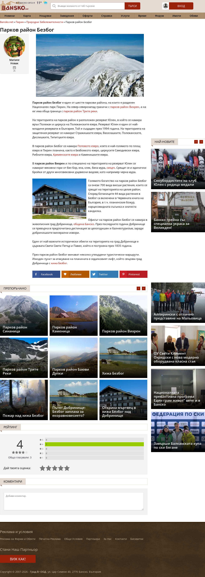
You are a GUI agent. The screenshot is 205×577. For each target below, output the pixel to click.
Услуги (125, 15)
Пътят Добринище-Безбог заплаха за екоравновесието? (69, 411)
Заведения (67, 15)
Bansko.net (6, 22)
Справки (106, 15)
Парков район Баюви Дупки (70, 371)
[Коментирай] (74, 501)
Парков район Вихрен (121, 331)
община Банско (84, 224)
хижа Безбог (59, 263)
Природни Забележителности (44, 22)
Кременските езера (65, 154)
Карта (27, 15)
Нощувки (45, 15)
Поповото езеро (88, 146)
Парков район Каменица (64, 329)
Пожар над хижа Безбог (23, 415)
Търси (132, 6)
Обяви (194, 15)
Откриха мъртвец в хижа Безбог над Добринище (119, 411)
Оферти (88, 15)
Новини (9, 15)
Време (142, 15)
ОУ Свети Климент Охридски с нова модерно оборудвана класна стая (176, 357)
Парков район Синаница (15, 329)
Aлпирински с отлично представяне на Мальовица (178, 316)
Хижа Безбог (113, 373)
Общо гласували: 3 (19, 457)
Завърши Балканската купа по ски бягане (177, 445)
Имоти (176, 15)
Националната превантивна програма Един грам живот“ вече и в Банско (177, 398)
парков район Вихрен (124, 107)
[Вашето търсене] (95, 6)
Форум (159, 15)
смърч (111, 167)
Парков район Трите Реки (20, 371)
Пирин (20, 22)
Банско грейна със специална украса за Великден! (171, 223)
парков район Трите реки (80, 111)
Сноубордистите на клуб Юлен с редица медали (175, 182)
